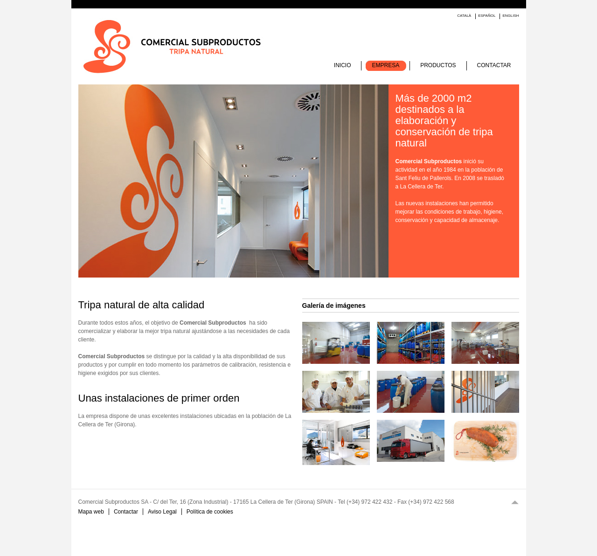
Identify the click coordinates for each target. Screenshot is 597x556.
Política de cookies (210, 511)
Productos (438, 65)
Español (486, 16)
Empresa (385, 65)
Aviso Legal (162, 511)
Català (464, 16)
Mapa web (91, 511)
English (510, 16)
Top (515, 502)
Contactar (494, 65)
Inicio (342, 65)
